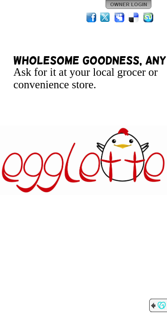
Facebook (91, 17)
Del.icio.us (134, 17)
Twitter (105, 17)
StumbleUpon (148, 17)
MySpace (120, 17)
